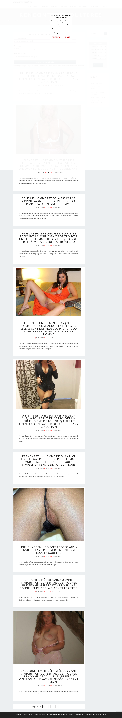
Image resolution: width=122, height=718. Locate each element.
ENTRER (56, 37)
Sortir (67, 37)
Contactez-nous (39, 714)
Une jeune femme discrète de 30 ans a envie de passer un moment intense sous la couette (48, 550)
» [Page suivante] (62, 707)
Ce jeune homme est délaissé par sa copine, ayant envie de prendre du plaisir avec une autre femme (48, 201)
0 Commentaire (58, 172)
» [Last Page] (64, 707)
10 (57, 707)
